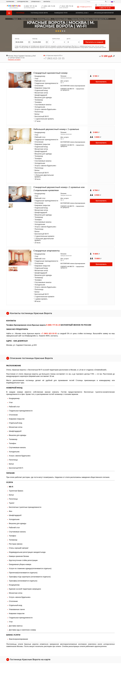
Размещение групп (60, 13)
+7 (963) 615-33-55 (104, 5)
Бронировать (101, 82)
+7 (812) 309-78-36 (66, 6)
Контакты (47, 1)
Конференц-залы (82, 13)
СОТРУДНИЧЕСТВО (22, 1)
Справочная (35, 1)
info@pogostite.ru (84, 7)
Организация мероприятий (104, 13)
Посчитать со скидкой (94, 42)
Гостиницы (20, 13)
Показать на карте (14, 59)
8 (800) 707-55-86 (30, 6)
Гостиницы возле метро (39, 13)
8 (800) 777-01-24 (53, 325)
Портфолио (10, 1)
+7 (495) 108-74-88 (48, 6)
